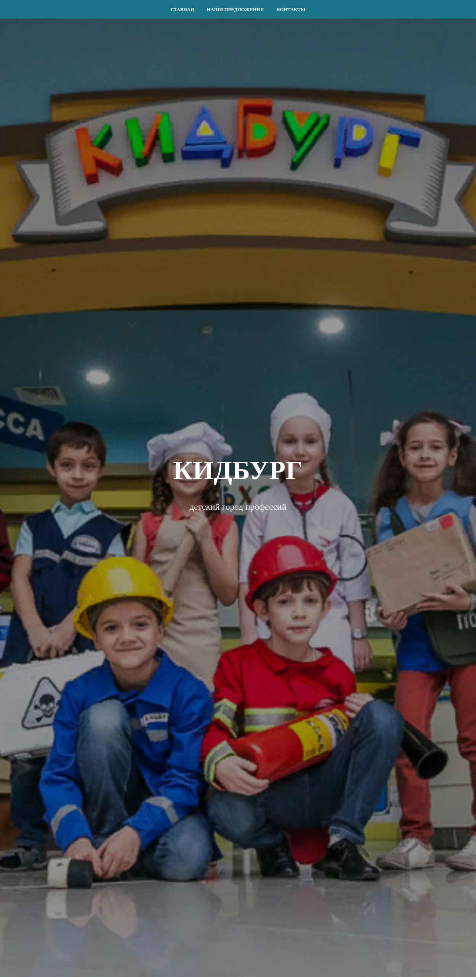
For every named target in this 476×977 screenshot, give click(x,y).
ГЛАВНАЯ (182, 9)
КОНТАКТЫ (290, 9)
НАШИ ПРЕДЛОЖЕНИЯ (235, 9)
